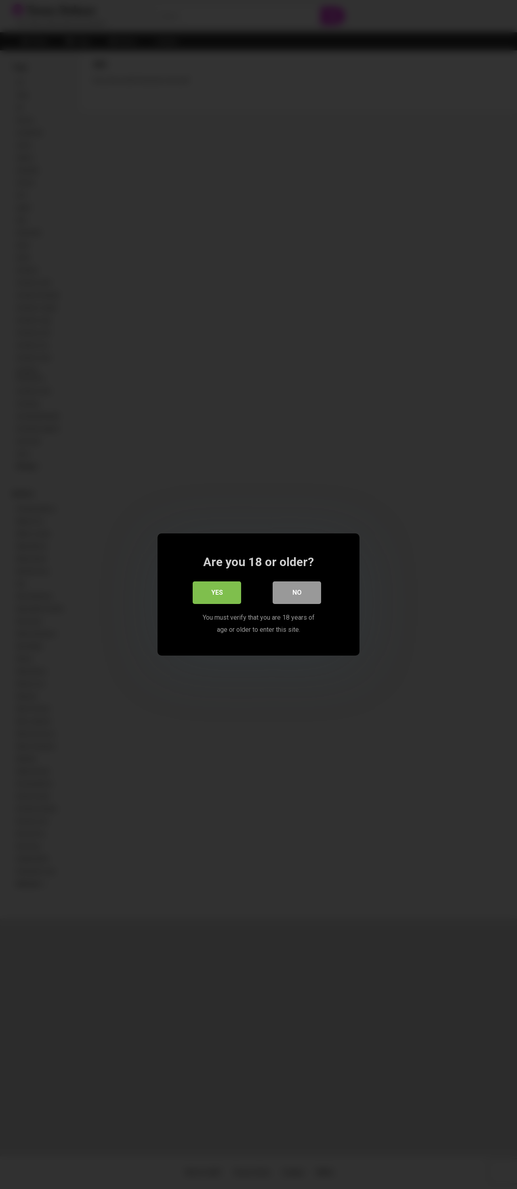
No (297, 592)
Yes (217, 592)
